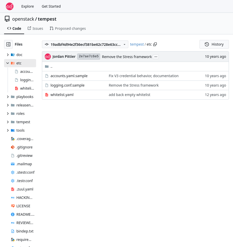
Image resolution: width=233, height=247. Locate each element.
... (155, 56)
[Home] (10, 6)
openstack (23, 18)
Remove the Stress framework (127, 56)
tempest (47, 18)
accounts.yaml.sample (69, 75)
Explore (27, 6)
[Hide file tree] (8, 44)
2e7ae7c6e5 (89, 56)
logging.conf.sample (68, 85)
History (214, 44)
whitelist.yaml (62, 94)
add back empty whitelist (129, 94)
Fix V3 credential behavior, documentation (144, 75)
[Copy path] (155, 44)
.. (49, 66)
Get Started (51, 6)
